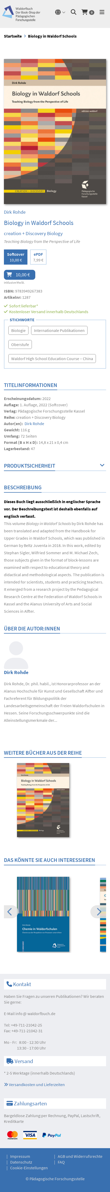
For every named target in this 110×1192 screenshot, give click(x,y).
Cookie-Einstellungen (29, 1167)
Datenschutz (21, 1162)
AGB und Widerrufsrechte (80, 1156)
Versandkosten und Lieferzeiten (34, 1084)
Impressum (20, 1156)
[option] (55, 800)
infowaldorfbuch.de (35, 1013)
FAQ (61, 1162)
